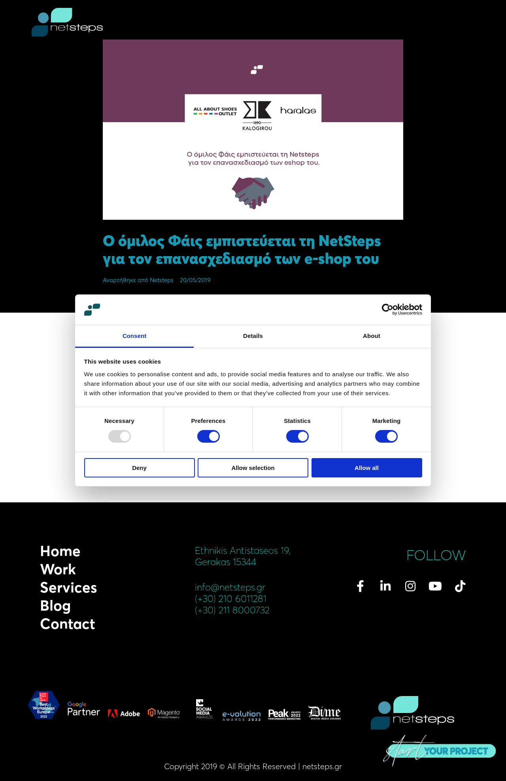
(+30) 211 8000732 (232, 610)
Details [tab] (253, 335)
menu (469, 23)
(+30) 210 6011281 (230, 598)
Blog (55, 605)
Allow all (367, 467)
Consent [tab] (135, 335)
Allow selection (252, 467)
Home (60, 551)
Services (68, 587)
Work (58, 569)
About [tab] (371, 335)
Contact (67, 624)
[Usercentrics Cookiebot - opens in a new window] (387, 309)
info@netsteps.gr (230, 587)
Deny (139, 467)
